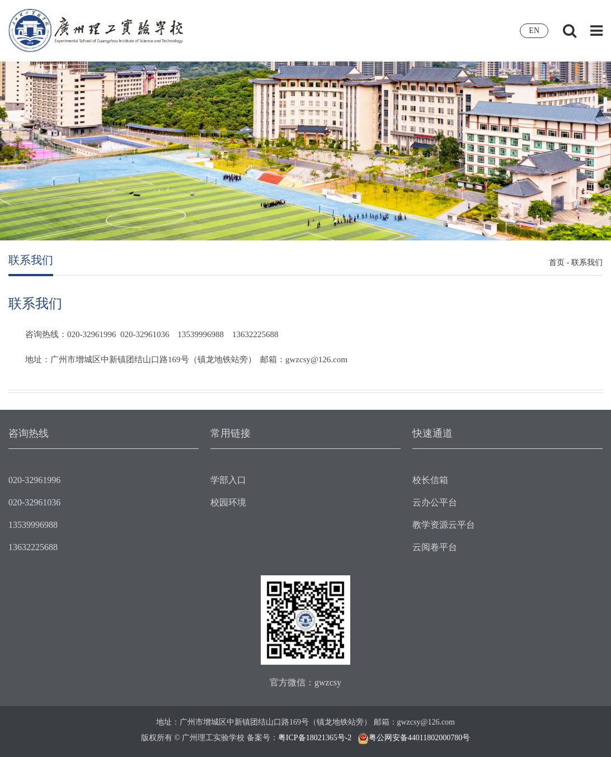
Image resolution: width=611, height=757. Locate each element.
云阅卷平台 (434, 547)
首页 (557, 262)
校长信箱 (430, 480)
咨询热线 (28, 433)
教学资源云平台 (443, 524)
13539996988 (33, 524)
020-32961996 (34, 480)
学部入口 (228, 480)
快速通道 (432, 433)
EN (534, 30)
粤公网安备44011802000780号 (419, 738)
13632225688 (33, 547)
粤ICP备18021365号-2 (314, 738)
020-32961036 (34, 502)
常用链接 (230, 433)
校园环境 (228, 502)
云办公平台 (434, 502)
